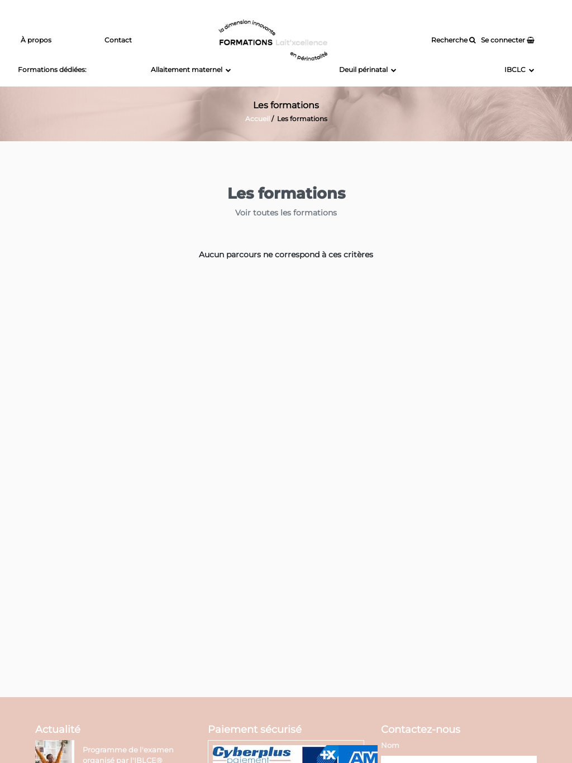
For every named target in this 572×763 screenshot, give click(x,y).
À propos (36, 40)
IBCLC (519, 69)
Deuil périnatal (368, 69)
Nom (390, 745)
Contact (118, 40)
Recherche (453, 40)
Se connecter (508, 40)
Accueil (257, 118)
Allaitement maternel (191, 69)
